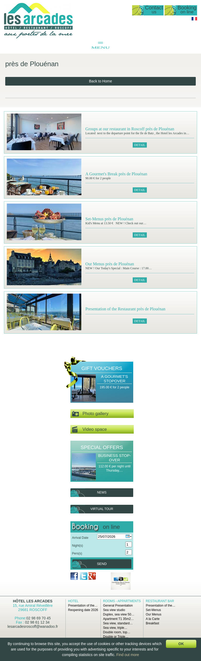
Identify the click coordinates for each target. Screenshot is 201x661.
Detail (139, 145)
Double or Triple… (116, 636)
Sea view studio (114, 610)
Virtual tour (102, 509)
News (102, 492)
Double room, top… (116, 632)
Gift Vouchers (101, 368)
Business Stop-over (114, 457)
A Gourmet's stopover (114, 378)
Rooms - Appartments (122, 601)
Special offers (102, 447)
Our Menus (153, 614)
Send (102, 564)
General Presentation (118, 605)
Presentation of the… (83, 605)
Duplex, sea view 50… (118, 614)
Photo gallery (90, 414)
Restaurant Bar (160, 601)
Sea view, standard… (118, 623)
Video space (89, 429)
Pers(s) (77, 553)
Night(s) (77, 545)
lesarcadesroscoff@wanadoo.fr (33, 626)
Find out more (127, 655)
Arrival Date (80, 538)
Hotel (73, 601)
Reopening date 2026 (83, 610)
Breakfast (152, 623)
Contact (154, 9)
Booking (186, 9)
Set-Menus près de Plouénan (109, 219)
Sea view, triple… (115, 628)
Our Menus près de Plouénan (109, 264)
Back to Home (100, 81)
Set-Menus (153, 610)
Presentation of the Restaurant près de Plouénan (125, 309)
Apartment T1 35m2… (118, 619)
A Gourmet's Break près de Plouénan (116, 174)
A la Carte (153, 619)
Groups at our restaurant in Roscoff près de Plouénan (129, 129)
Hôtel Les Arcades (33, 601)
